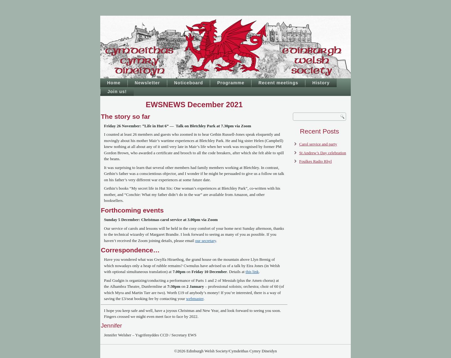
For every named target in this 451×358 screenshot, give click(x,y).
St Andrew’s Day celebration (322, 152)
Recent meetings (278, 82)
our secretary (205, 240)
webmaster (195, 298)
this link (252, 271)
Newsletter (147, 82)
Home (114, 82)
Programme (230, 82)
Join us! (117, 91)
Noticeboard (188, 82)
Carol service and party (318, 144)
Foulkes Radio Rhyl (315, 161)
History (320, 82)
